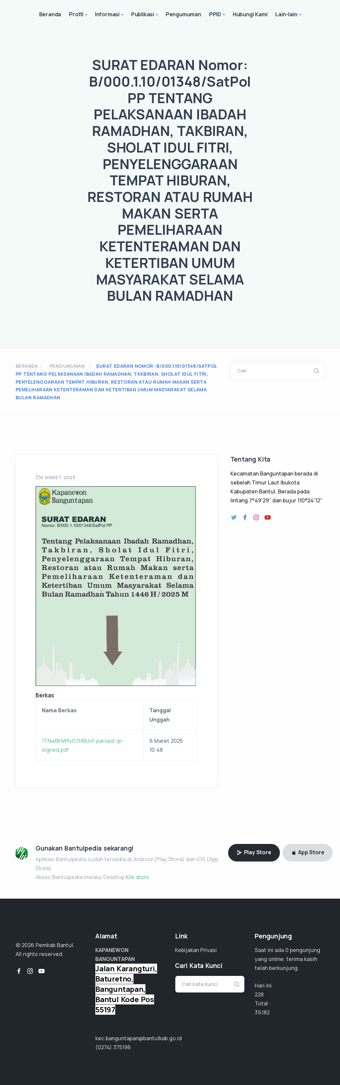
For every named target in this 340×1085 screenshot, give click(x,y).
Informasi (110, 15)
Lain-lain (288, 15)
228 (259, 994)
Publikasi (145, 15)
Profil (79, 15)
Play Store (254, 852)
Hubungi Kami (250, 14)
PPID (217, 15)
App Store (307, 852)
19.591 (262, 1012)
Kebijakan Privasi (196, 950)
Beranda (50, 14)
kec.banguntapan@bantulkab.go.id (138, 1038)
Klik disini (137, 877)
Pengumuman (183, 14)
